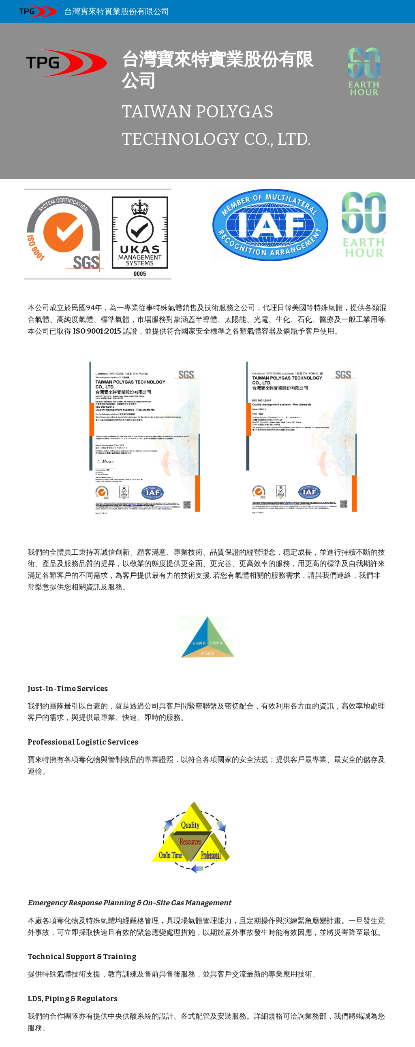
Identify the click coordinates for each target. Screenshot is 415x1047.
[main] (223, 100)
